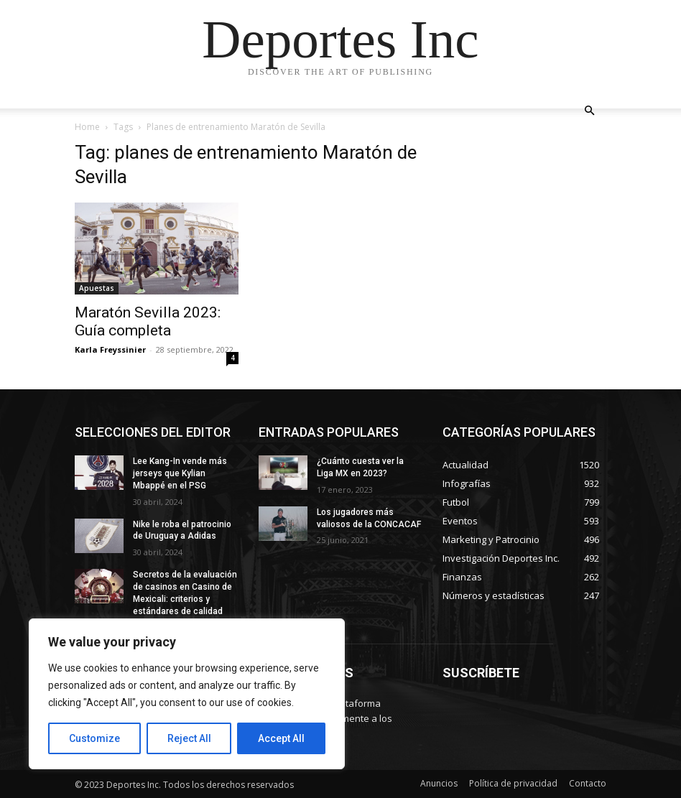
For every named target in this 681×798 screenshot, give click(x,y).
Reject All (189, 738)
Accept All (281, 738)
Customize (94, 738)
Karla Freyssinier (110, 349)
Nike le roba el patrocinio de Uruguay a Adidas (182, 530)
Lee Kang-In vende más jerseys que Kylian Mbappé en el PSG (180, 473)
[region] (187, 693)
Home (87, 127)
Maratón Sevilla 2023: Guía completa (148, 321)
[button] (589, 111)
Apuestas (96, 288)
